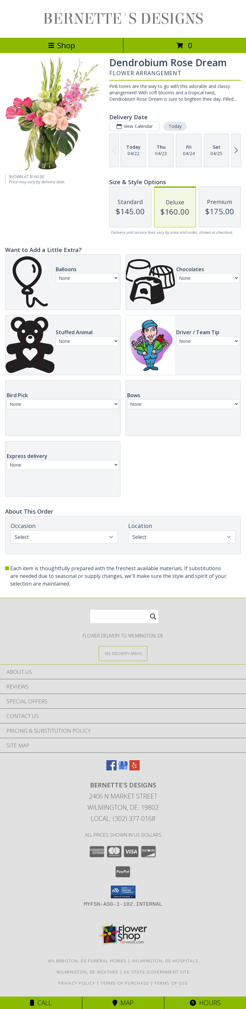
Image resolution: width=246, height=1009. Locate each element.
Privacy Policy (76, 983)
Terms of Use (171, 983)
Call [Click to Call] (41, 1002)
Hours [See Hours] (205, 1002)
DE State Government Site (157, 972)
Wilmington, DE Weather (87, 972)
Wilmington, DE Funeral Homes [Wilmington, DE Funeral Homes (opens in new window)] (87, 961)
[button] (123, 892)
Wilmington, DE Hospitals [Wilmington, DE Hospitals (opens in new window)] (165, 961)
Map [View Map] (123, 1002)
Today (175, 126)
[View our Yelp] (134, 768)
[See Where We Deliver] (123, 653)
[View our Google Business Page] (123, 768)
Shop (61, 45)
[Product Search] (124, 616)
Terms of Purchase (125, 983)
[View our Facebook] (111, 768)
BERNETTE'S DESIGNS (123, 19)
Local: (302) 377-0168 (123, 818)
